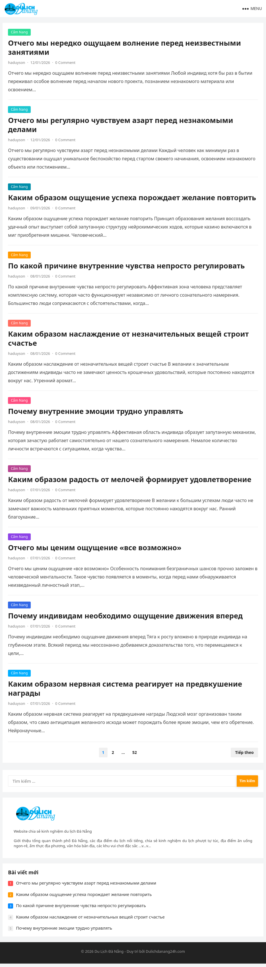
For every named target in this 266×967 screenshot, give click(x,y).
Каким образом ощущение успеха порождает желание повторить (132, 198)
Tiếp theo (244, 753)
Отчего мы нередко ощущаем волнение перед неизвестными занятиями (124, 47)
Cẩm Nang (19, 32)
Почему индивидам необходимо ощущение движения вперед (125, 616)
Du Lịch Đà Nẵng (108, 954)
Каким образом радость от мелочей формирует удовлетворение (129, 480)
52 (134, 753)
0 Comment (65, 62)
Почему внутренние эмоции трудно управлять (95, 411)
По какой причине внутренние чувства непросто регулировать (126, 266)
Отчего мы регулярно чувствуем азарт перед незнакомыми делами (120, 125)
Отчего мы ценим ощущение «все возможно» (95, 548)
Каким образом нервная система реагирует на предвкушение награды (125, 688)
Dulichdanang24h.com (165, 954)
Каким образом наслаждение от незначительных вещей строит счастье (128, 338)
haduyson (16, 62)
